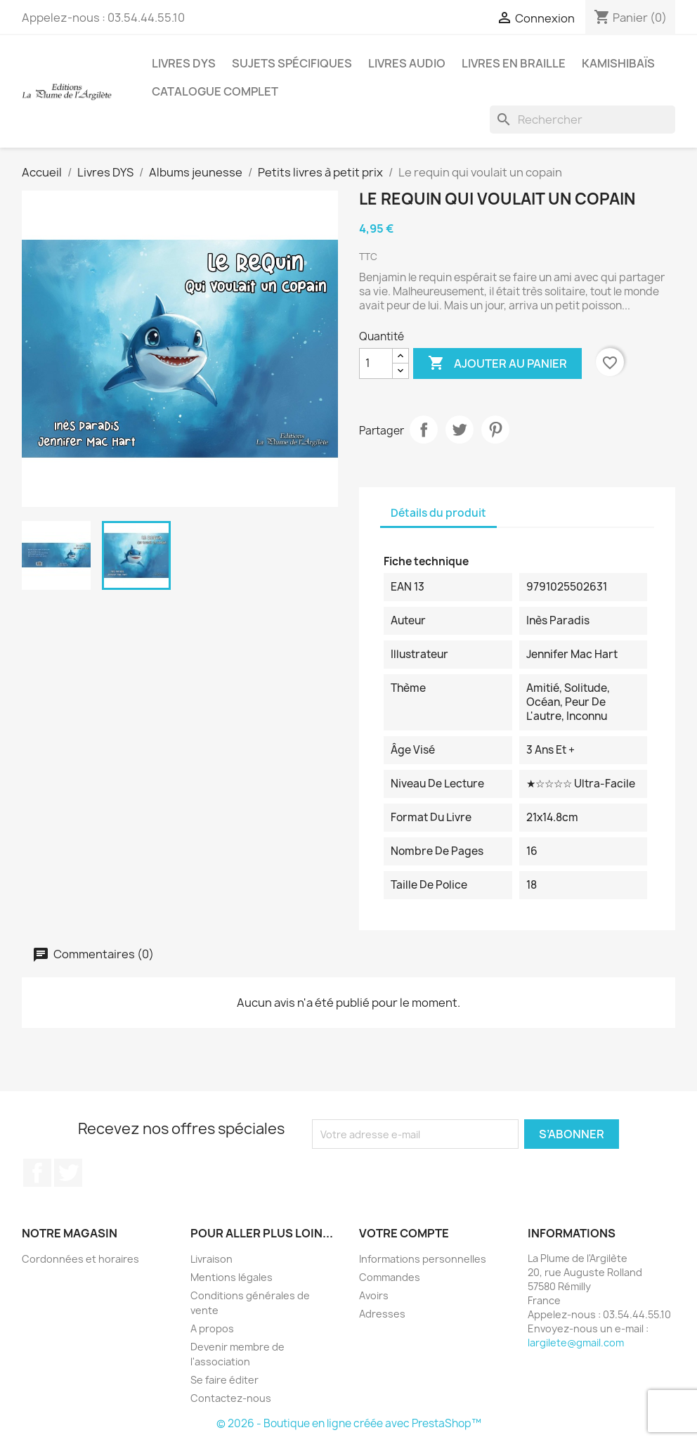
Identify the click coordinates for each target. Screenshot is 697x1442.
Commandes (389, 1277)
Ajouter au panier (497, 363)
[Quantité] (376, 363)
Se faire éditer (224, 1379)
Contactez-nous (230, 1398)
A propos (212, 1328)
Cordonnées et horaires (80, 1259)
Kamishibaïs (618, 63)
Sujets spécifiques (292, 63)
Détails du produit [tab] (438, 513)
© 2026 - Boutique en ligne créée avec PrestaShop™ (348, 1423)
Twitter (68, 1173)
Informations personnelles (422, 1259)
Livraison (211, 1259)
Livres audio (406, 63)
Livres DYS (184, 63)
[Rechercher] (582, 119)
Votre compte (404, 1233)
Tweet (459, 430)
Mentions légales (231, 1277)
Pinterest (495, 430)
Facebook (37, 1173)
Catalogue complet (215, 91)
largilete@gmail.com (576, 1342)
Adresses (382, 1313)
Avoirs (374, 1295)
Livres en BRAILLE (514, 63)
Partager (424, 430)
